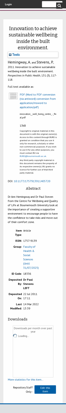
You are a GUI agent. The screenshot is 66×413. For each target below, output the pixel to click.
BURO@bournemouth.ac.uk (33, 156)
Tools (14, 54)
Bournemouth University (8, 13)
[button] (45, 389)
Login (8, 4)
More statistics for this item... (25, 379)
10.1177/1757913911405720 (32, 181)
